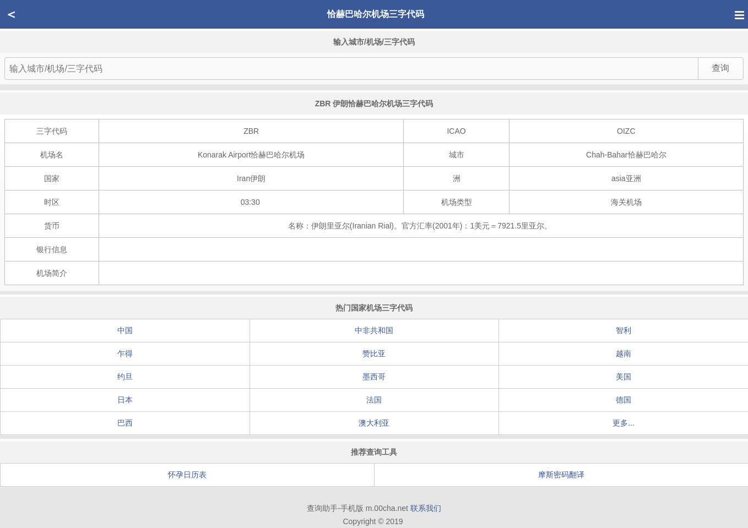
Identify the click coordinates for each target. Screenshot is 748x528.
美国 (623, 376)
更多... (624, 422)
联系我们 (425, 508)
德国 (623, 399)
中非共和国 (374, 330)
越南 (623, 353)
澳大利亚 (374, 422)
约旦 (125, 376)
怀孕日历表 (187, 474)
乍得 (125, 353)
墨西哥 (374, 376)
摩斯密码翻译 (561, 474)
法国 (374, 399)
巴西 (125, 422)
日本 (125, 399)
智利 (623, 330)
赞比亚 (374, 353)
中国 (125, 330)
